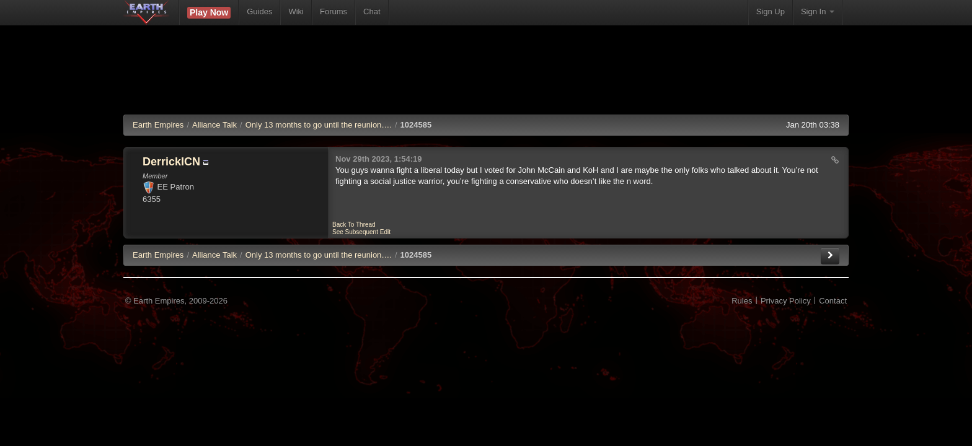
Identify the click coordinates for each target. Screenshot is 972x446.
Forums (333, 11)
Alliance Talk (214, 124)
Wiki (296, 11)
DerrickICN (171, 161)
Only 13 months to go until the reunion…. (318, 124)
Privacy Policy (786, 300)
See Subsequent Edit (361, 232)
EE (158, 255)
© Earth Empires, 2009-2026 (176, 300)
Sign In (817, 11)
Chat (371, 11)
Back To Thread (354, 224)
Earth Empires (158, 124)
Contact (833, 300)
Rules (741, 300)
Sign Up (770, 11)
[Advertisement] (486, 77)
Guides (259, 11)
